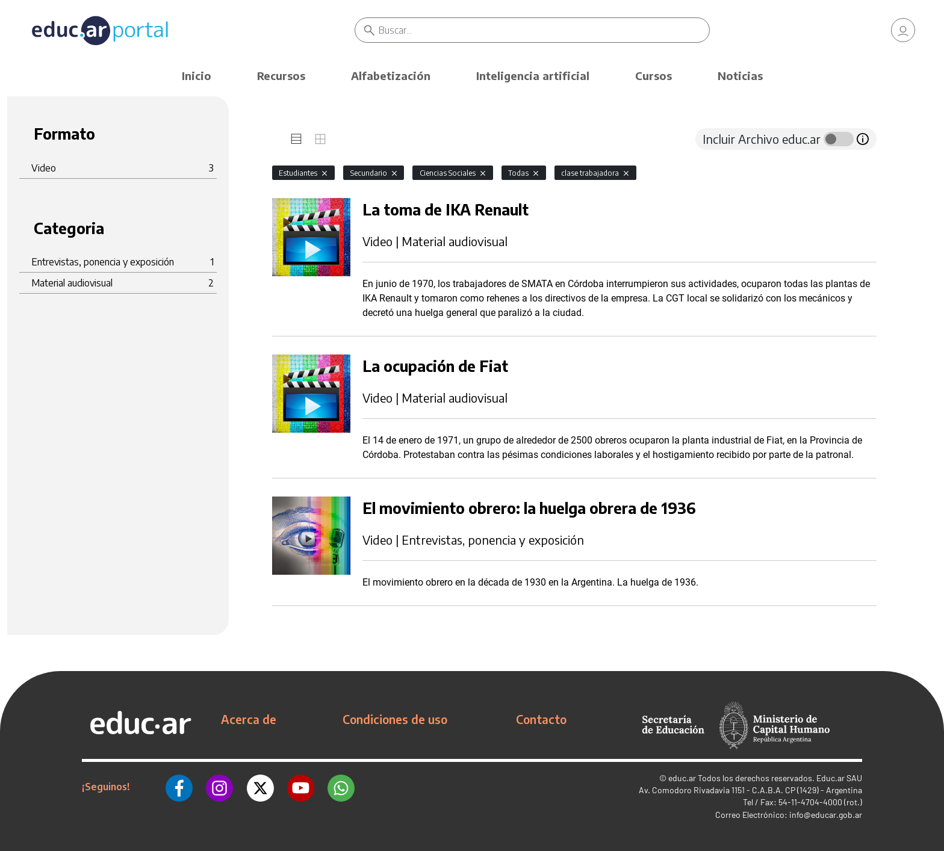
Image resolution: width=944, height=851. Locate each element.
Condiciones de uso (395, 719)
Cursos (653, 75)
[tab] (296, 139)
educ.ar (682, 778)
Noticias (740, 75)
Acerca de (248, 719)
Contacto (541, 719)
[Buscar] (544, 30)
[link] (903, 30)
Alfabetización (390, 75)
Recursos (281, 75)
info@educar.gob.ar (825, 814)
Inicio (196, 75)
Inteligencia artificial (532, 75)
